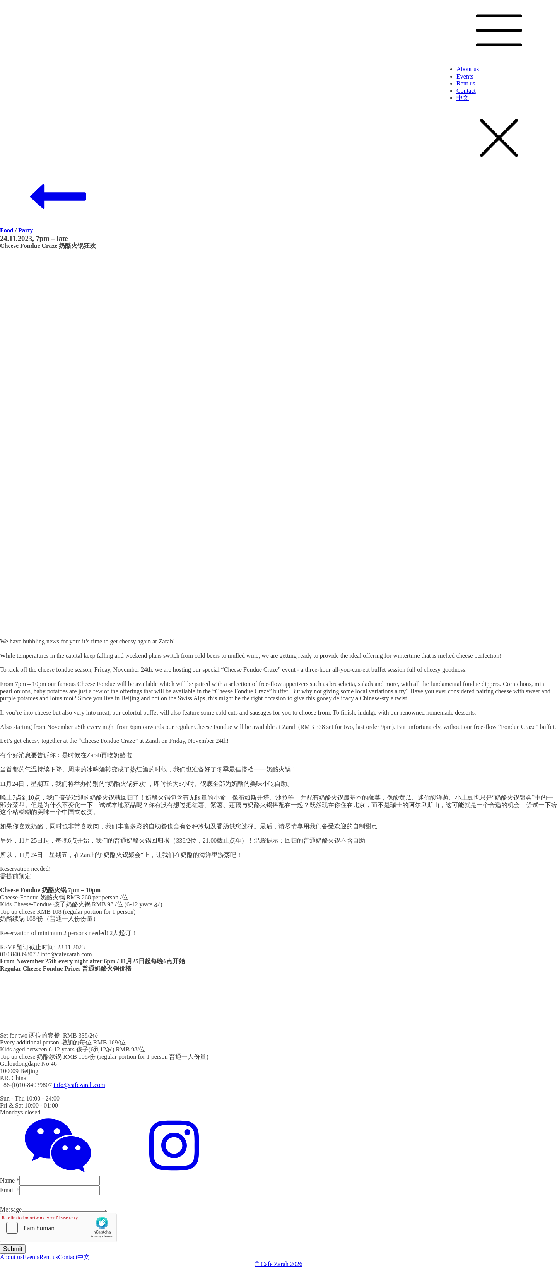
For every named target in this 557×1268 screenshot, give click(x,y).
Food (7, 230)
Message (11, 1209)
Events (464, 76)
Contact (466, 90)
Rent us (465, 83)
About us (467, 69)
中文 (462, 97)
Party (25, 230)
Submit (12, 1249)
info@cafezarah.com (79, 1085)
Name (9, 1180)
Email (9, 1190)
